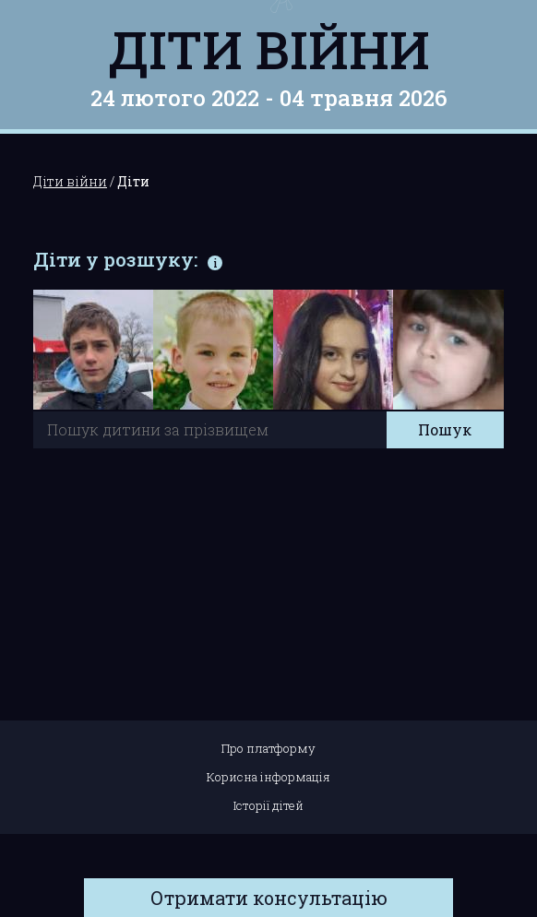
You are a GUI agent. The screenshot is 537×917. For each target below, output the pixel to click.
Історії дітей (268, 805)
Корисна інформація (268, 776)
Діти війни (269, 49)
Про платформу (268, 748)
